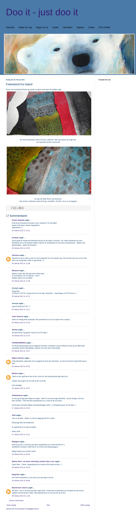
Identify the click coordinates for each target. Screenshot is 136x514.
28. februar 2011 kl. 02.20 (21, 454)
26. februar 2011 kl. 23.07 (21, 388)
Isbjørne (80, 27)
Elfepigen (15, 442)
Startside (10, 27)
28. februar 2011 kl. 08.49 (21, 481)
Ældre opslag (85, 505)
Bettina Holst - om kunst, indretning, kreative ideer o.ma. (33, 461)
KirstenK (15, 238)
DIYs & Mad (104, 27)
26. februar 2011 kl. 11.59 (21, 281)
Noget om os (42, 27)
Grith (14, 415)
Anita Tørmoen (17, 316)
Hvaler (91, 27)
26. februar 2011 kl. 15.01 (21, 366)
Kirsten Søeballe (18, 220)
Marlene (15, 373)
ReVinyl (15, 330)
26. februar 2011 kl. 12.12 (21, 309)
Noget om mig (25, 27)
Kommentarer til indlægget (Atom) (27, 509)
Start (48, 505)
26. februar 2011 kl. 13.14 (21, 336)
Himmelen (67, 27)
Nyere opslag (11, 505)
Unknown (15, 255)
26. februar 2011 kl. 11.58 (21, 263)
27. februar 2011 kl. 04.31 (21, 408)
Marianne (15, 271)
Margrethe (16, 474)
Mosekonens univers (20, 488)
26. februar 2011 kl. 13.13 (21, 323)
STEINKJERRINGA (19, 343)
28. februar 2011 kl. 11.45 (21, 496)
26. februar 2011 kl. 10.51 (21, 248)
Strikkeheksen (17, 395)
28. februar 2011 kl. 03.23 (21, 467)
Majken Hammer (18, 358)
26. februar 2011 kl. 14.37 (21, 351)
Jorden (55, 27)
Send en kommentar (16, 500)
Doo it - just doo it (42, 12)
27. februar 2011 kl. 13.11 (21, 434)
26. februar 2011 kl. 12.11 (21, 296)
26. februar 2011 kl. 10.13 (21, 231)
